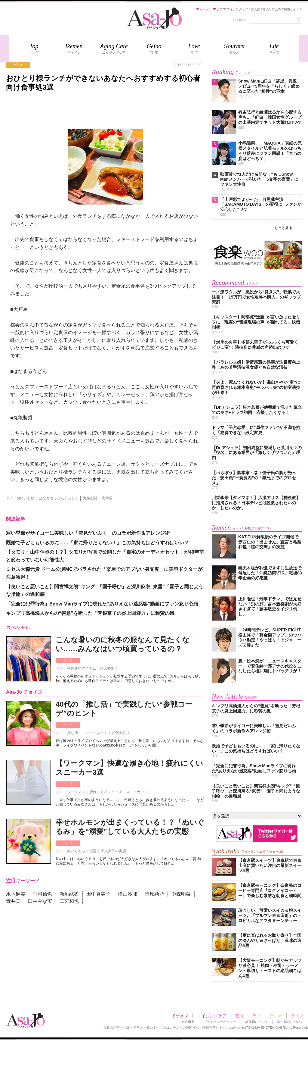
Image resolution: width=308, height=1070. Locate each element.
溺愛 (93, 851)
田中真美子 (98, 893)
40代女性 (119, 733)
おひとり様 (26, 498)
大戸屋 (107, 498)
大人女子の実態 (113, 851)
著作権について (256, 1022)
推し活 (72, 733)
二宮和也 (69, 901)
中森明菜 (181, 893)
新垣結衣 (69, 893)
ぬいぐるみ (76, 851)
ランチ (73, 498)
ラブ (256, 1015)
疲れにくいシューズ (105, 792)
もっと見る (283, 228)
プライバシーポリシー (219, 1022)
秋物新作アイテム (81, 668)
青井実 (13, 901)
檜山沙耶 (127, 893)
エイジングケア (211, 1015)
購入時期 (107, 668)
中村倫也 (42, 893)
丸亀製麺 (90, 498)
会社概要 (188, 1022)
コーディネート (94, 733)
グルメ (276, 1015)
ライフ (67, 660)
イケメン (179, 1015)
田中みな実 (40, 901)
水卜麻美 (15, 893)
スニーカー (135, 792)
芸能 (239, 1015)
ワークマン (76, 792)
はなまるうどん (51, 498)
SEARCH (239, 20)
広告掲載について (290, 1022)
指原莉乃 (154, 893)
